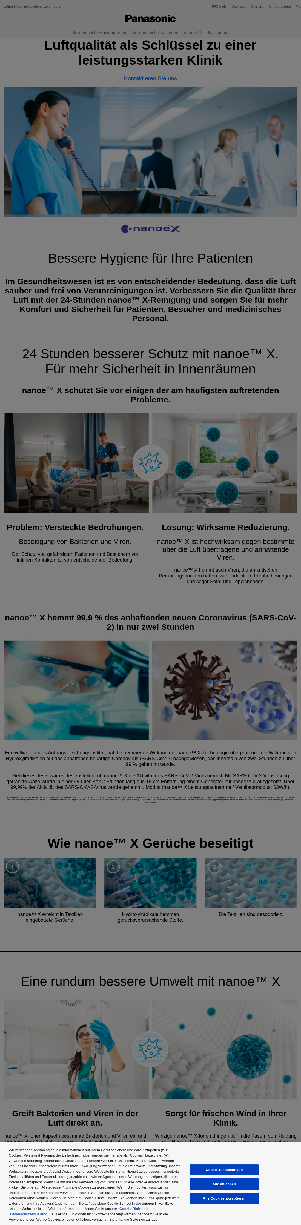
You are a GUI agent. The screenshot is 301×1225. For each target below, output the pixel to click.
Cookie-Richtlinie (133, 1209)
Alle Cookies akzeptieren (224, 1198)
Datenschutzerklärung (29, 1214)
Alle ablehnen (224, 1184)
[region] (150, 1183)
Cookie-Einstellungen (224, 1170)
